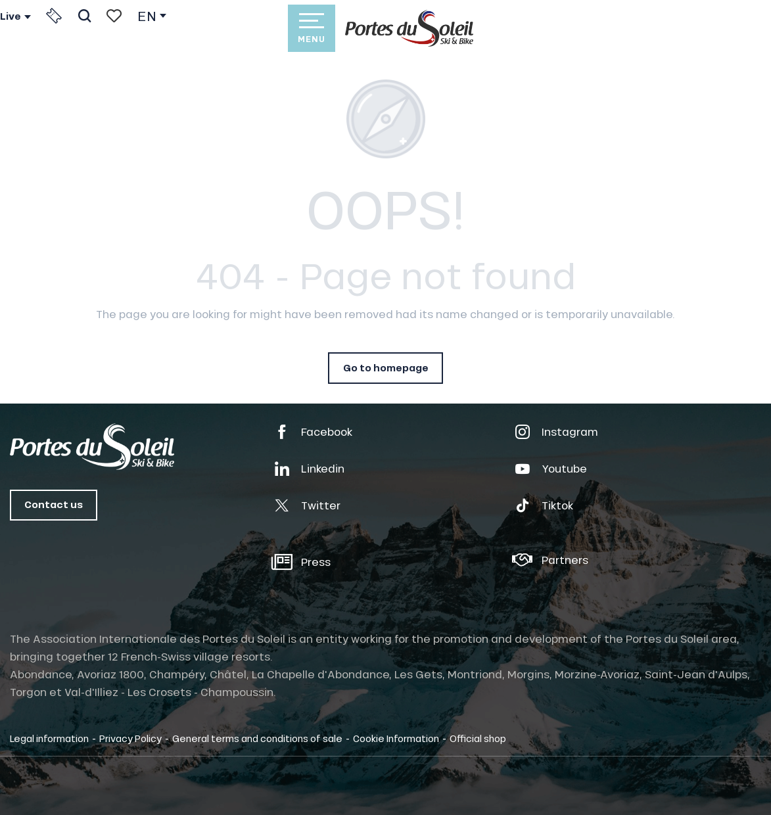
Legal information (49, 738)
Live (10, 16)
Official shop (478, 738)
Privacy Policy (130, 738)
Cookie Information (396, 738)
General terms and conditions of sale (257, 738)
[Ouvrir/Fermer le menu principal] (311, 28)
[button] (84, 15)
